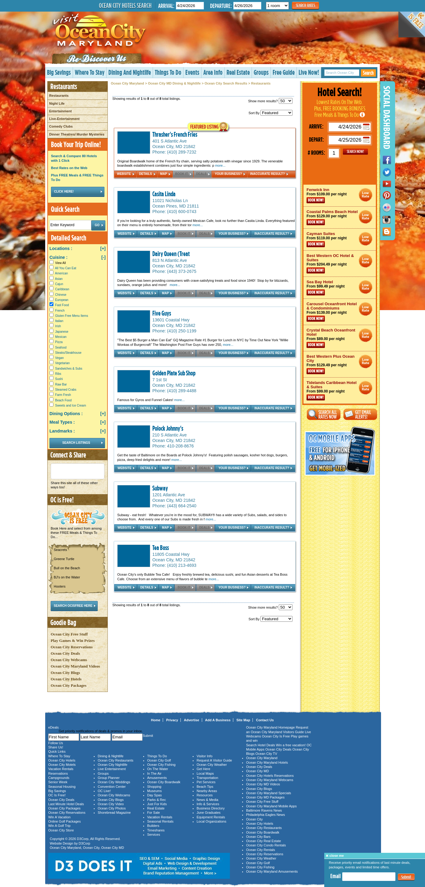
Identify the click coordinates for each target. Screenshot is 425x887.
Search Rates (305, 5)
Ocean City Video (111, 804)
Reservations (58, 773)
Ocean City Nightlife (112, 764)
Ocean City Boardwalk (163, 782)
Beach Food (63, 400)
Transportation (207, 778)
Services (153, 834)
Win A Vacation (59, 817)
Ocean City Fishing (161, 764)
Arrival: (166, 5)
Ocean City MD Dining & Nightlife (174, 83)
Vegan (59, 358)
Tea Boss (160, 547)
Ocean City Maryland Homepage (270, 727)
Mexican (61, 337)
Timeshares (156, 830)
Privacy (172, 720)
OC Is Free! (57, 795)
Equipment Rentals (211, 817)
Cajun (59, 284)
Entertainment (60, 111)
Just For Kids (157, 804)
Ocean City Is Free (276, 736)
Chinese (61, 294)
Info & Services (208, 804)
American (61, 273)
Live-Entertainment (64, 119)
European (61, 300)
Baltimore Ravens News (264, 810)
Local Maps (205, 773)
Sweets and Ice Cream (70, 405)
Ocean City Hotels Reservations (270, 775)
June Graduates (208, 812)
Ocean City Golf (159, 760)
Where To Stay (89, 72)
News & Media (207, 800)
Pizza (59, 342)
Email (335, 876)
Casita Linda (164, 193)
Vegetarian (62, 363)
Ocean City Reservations (72, 647)
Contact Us (265, 720)
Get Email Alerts (360, 414)
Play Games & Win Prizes (73, 640)
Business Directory (211, 808)
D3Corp (83, 839)
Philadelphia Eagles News (265, 814)
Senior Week (57, 782)
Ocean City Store (61, 830)
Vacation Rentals (60, 769)
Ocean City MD (112, 847)
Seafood (61, 347)
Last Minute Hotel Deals (66, 804)
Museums (154, 791)
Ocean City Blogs (65, 672)
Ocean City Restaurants (115, 760)
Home (156, 720)
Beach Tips (205, 786)
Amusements (157, 778)
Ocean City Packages (68, 685)
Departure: (221, 5)
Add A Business (218, 720)
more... (220, 165)
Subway (160, 488)
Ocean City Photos (112, 808)
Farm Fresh (63, 394)
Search (368, 73)
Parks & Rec (156, 800)
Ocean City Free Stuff (69, 634)
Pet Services (206, 782)
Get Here (203, 769)
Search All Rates (323, 414)
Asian (59, 279)
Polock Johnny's (167, 428)
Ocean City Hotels (66, 679)
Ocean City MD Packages (265, 797)
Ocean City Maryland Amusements (272, 871)
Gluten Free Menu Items (71, 315)
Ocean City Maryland (127, 83)
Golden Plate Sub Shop (173, 373)
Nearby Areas (207, 791)
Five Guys (161, 313)
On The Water (157, 769)
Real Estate (238, 72)
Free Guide (284, 72)
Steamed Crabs (65, 389)
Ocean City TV (266, 753)
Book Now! (316, 200)
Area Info (213, 72)
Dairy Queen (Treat (171, 253)
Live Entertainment (112, 769)
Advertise (191, 720)
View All (57, 263)
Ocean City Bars (258, 836)
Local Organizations (211, 821)
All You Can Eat (65, 268)
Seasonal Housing (61, 786)
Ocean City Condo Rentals (266, 845)
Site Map (243, 720)
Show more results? (270, 101)
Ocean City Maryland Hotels (267, 762)
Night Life (57, 103)
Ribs (58, 373)
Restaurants (59, 95)
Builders (153, 825)
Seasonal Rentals (160, 821)
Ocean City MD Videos (263, 784)
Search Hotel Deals (260, 745)
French (60, 310)
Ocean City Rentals (260, 850)
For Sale (153, 812)
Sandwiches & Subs (68, 368)
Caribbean (62, 289)
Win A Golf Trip (59, 825)
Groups (261, 72)
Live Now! (309, 72)
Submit (406, 877)
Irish (58, 326)
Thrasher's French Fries (174, 134)
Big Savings (59, 72)
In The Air (154, 773)
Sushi (59, 379)
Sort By (270, 113)
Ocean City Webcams (69, 659)
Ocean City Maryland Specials (268, 793)
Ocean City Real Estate (263, 841)
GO (355, 152)
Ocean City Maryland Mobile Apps (271, 806)
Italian (59, 321)
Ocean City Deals (65, 653)
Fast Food (62, 305)
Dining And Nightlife (129, 72)
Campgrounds (58, 778)
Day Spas (154, 795)
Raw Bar (61, 384)
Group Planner (109, 778)
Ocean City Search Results (226, 83)
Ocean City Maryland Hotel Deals (365, 195)
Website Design (61, 843)
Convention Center (112, 786)
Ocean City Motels (62, 764)
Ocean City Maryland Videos (75, 666)
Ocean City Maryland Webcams (269, 780)
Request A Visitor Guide (214, 760)
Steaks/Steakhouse (68, 352)
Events (192, 72)
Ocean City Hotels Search (125, 5)
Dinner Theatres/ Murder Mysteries (76, 134)
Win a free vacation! (291, 745)
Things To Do (168, 72)
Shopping (154, 786)
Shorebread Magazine (114, 812)
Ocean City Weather (212, 764)
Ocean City (91, 847)
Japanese (61, 331)
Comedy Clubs (61, 126)
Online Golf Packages (64, 821)
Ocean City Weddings (114, 782)
